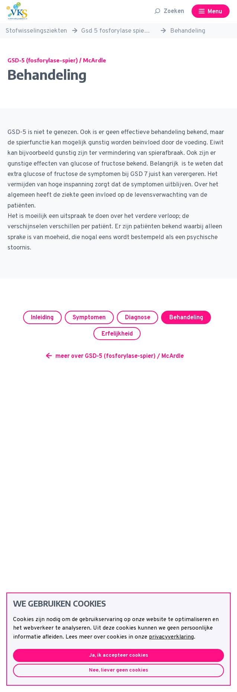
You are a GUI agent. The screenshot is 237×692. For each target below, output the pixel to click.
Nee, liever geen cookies (118, 670)
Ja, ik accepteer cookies (118, 655)
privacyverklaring (171, 637)
